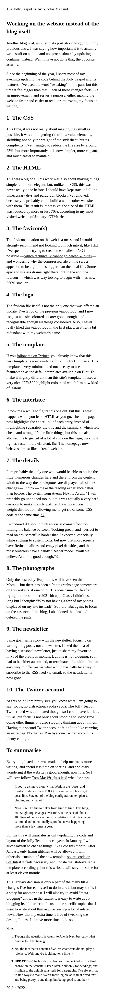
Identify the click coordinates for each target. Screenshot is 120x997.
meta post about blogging (68, 43)
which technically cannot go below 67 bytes (58, 256)
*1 (87, 493)
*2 (43, 515)
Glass (67, 595)
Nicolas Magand (55, 9)
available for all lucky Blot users (64, 361)
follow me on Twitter (33, 356)
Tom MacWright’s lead (49, 778)
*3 (56, 556)
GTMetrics (56, 217)
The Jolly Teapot (19, 9)
